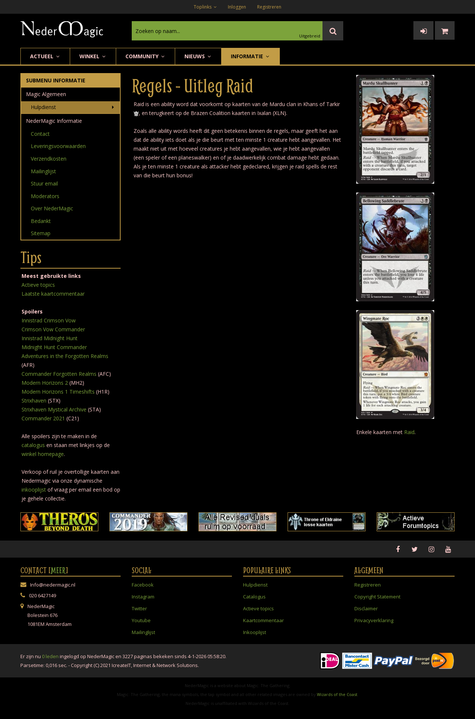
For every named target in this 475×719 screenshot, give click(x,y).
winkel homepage (43, 453)
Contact (40, 133)
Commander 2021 (43, 418)
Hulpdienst (43, 107)
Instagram (143, 596)
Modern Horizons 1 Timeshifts (58, 391)
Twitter (139, 608)
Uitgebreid (309, 36)
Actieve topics (38, 284)
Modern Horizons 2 (45, 382)
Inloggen (237, 7)
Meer (58, 570)
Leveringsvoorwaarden (58, 146)
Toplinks (205, 7)
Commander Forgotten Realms (59, 373)
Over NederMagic (52, 208)
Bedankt (41, 220)
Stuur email (44, 183)
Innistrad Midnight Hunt (50, 338)
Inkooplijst (254, 632)
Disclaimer (366, 608)
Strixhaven (34, 400)
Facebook (143, 584)
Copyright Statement (377, 596)
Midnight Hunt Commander (54, 347)
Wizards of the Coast (337, 694)
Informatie (250, 56)
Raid (409, 432)
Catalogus (254, 596)
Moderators (45, 196)
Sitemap (40, 233)
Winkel (93, 56)
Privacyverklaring (373, 620)
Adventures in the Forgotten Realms (65, 356)
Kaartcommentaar (263, 620)
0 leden (50, 656)
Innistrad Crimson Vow (49, 320)
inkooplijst (34, 489)
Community (145, 56)
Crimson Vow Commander (53, 329)
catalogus (33, 445)
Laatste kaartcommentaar (53, 293)
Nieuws (198, 56)
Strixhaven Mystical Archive (54, 409)
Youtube (141, 620)
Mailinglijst (43, 171)
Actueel (45, 56)
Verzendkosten (48, 158)
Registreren (269, 7)
